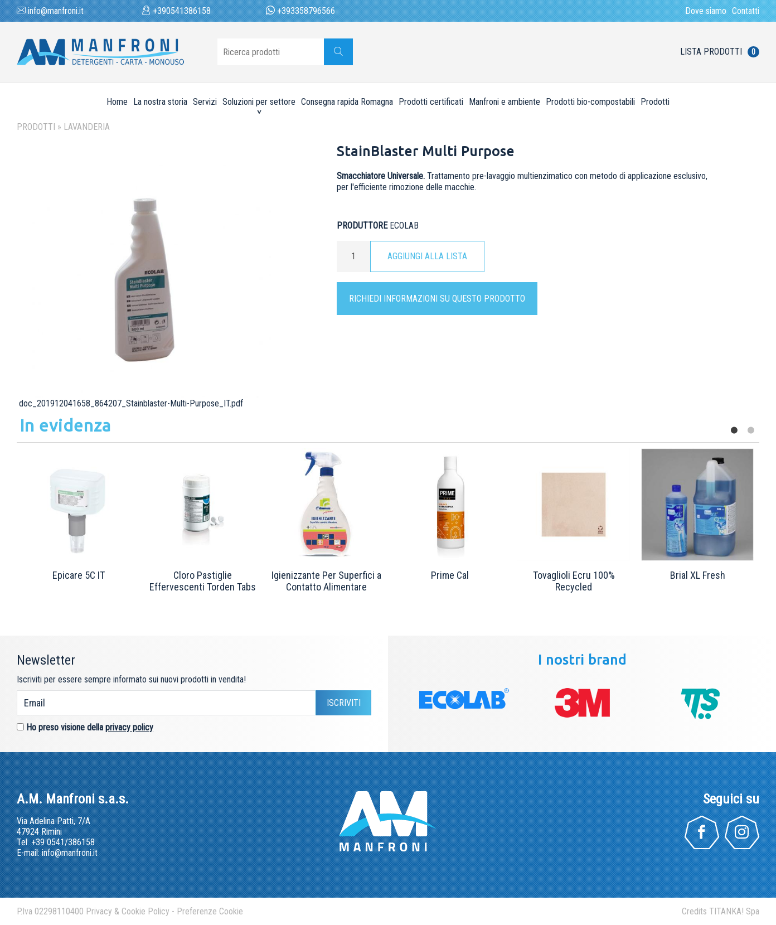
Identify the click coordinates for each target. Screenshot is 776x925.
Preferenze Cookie (210, 911)
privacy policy (129, 727)
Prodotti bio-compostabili (590, 101)
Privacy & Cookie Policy (127, 911)
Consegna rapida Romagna (347, 101)
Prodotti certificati (431, 101)
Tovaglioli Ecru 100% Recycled (574, 581)
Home (117, 101)
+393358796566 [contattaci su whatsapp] (300, 11)
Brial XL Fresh (697, 575)
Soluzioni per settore (258, 101)
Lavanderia (87, 127)
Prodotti (655, 101)
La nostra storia (160, 101)
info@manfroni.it (50, 11)
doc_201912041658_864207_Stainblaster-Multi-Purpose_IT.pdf (130, 403)
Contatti (745, 11)
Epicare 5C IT (78, 575)
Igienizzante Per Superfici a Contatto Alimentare (326, 581)
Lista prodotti (719, 51)
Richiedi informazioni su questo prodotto (437, 298)
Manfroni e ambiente (504, 101)
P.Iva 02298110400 (50, 911)
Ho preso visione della (89, 727)
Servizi (205, 101)
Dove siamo (705, 11)
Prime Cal (450, 575)
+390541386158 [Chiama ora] (176, 11)
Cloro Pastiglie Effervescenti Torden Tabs (202, 581)
